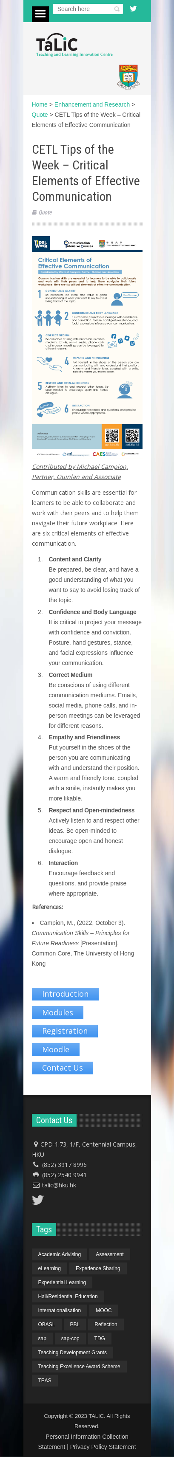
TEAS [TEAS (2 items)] (44, 1381)
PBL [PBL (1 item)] (75, 1324)
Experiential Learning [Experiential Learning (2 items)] (62, 1282)
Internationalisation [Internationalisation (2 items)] (59, 1310)
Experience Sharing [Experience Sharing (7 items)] (98, 1268)
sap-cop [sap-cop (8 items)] (70, 1338)
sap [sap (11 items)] (42, 1338)
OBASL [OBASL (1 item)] (46, 1324)
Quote (44, 212)
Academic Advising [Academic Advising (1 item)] (59, 1254)
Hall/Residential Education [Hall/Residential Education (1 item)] (68, 1296)
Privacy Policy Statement (103, 1446)
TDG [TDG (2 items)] (99, 1338)
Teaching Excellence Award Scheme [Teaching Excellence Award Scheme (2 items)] (79, 1367)
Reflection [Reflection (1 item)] (105, 1324)
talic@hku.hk (59, 1185)
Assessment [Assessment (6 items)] (109, 1254)
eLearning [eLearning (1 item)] (49, 1268)
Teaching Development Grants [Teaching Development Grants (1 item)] (72, 1353)
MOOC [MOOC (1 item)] (103, 1310)
